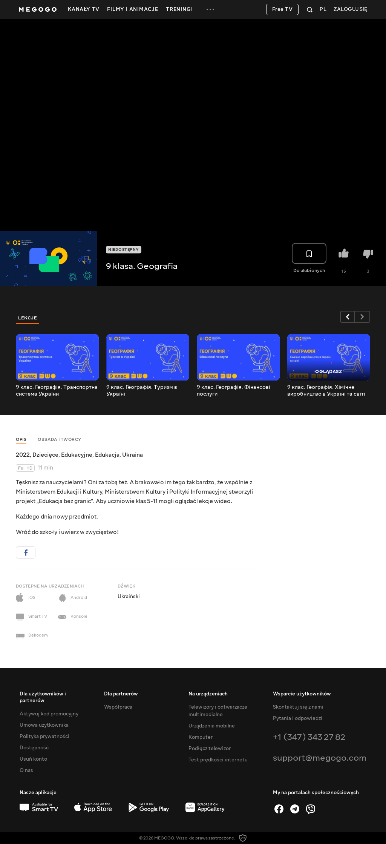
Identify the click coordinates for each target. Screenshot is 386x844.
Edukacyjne (76, 455)
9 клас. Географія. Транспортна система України (57, 390)
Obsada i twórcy (59, 439)
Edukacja (107, 455)
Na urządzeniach (208, 694)
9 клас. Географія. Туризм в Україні (141, 390)
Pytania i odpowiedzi (297, 718)
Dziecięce (45, 455)
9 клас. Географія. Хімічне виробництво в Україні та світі (326, 390)
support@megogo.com (319, 758)
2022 (23, 455)
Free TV (282, 9)
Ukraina (132, 455)
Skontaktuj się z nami (298, 707)
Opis (21, 439)
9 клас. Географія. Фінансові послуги (233, 390)
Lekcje (27, 318)
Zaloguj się (350, 9)
